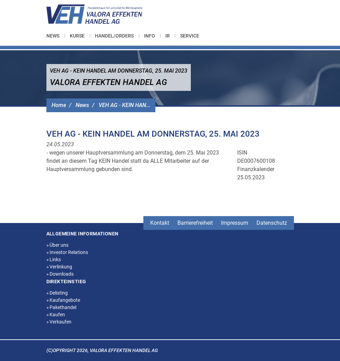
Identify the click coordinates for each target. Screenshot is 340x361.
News (52, 36)
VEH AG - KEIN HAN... (124, 105)
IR (167, 36)
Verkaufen (59, 322)
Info (149, 36)
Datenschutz (271, 223)
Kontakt (159, 223)
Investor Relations (67, 252)
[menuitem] (55, 36)
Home (59, 105)
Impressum (234, 223)
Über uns (57, 245)
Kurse (77, 36)
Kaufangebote (63, 300)
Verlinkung (59, 266)
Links (53, 259)
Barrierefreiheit (195, 223)
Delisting (57, 293)
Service (189, 36)
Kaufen (55, 314)
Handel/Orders (114, 36)
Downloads (60, 274)
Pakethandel (61, 307)
